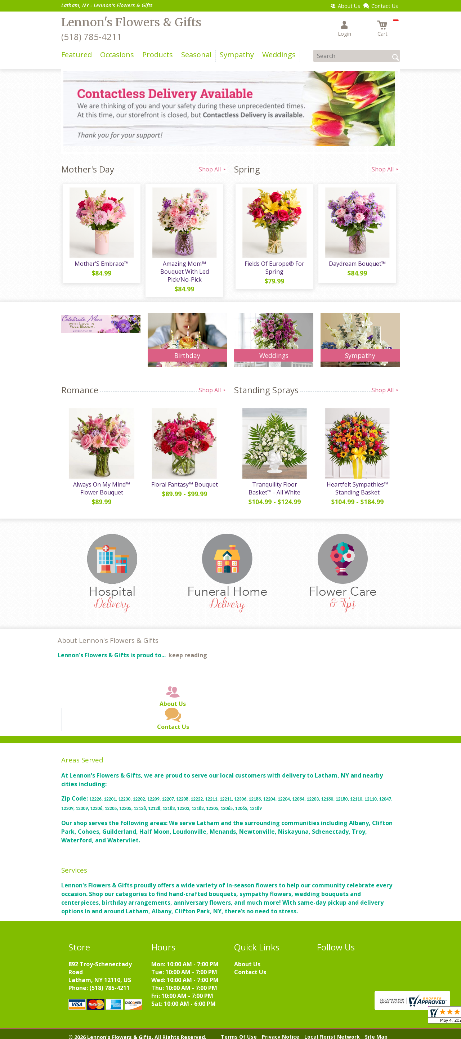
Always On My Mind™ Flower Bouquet (100, 483)
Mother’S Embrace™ (101, 265)
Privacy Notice (280, 1031)
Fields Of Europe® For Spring (274, 269)
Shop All (213, 169)
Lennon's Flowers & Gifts (131, 22)
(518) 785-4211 (91, 36)
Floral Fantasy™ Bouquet (184, 479)
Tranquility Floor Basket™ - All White (274, 483)
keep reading (188, 650)
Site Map (376, 1031)
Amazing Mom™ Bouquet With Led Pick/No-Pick (184, 269)
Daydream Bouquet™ (356, 265)
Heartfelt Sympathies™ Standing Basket (357, 483)
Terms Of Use (239, 1031)
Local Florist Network (332, 1031)
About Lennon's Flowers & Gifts (108, 635)
